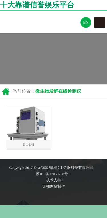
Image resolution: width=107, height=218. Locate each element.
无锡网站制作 (54, 186)
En (85, 22)
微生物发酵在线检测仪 (58, 91)
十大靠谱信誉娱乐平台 (37, 5)
